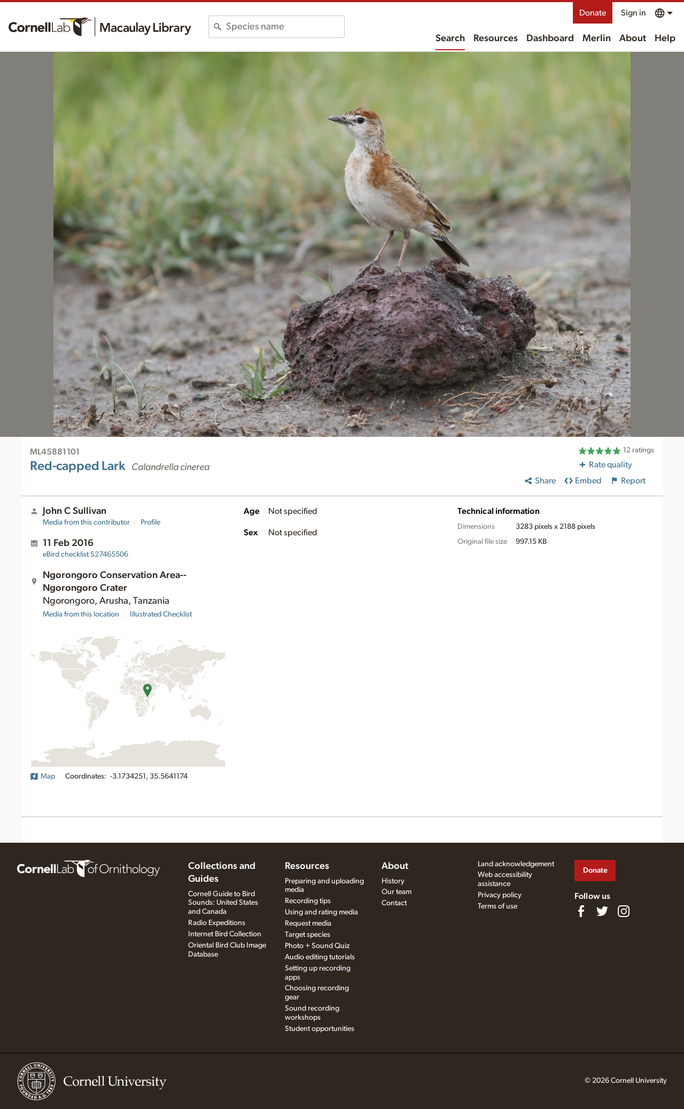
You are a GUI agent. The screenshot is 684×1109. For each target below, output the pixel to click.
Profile (150, 522)
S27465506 (85, 554)
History (393, 881)
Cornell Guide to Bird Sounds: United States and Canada (223, 903)
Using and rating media (321, 912)
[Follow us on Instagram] (623, 911)
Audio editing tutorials (320, 957)
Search (450, 38)
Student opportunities (319, 1029)
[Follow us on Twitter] (602, 911)
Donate (592, 13)
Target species (307, 934)
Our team (396, 892)
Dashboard (550, 38)
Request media (308, 923)
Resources (495, 38)
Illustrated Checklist (161, 614)
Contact (394, 903)
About (632, 38)
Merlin (596, 38)
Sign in (633, 13)
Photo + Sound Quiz (317, 946)
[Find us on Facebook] (580, 911)
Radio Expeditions (216, 923)
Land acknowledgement (516, 864)
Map (42, 776)
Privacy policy (500, 895)
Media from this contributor (86, 522)
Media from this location (81, 614)
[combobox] (285, 26)
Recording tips (308, 901)
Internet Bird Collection (224, 934)
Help (665, 38)
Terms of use (497, 906)
